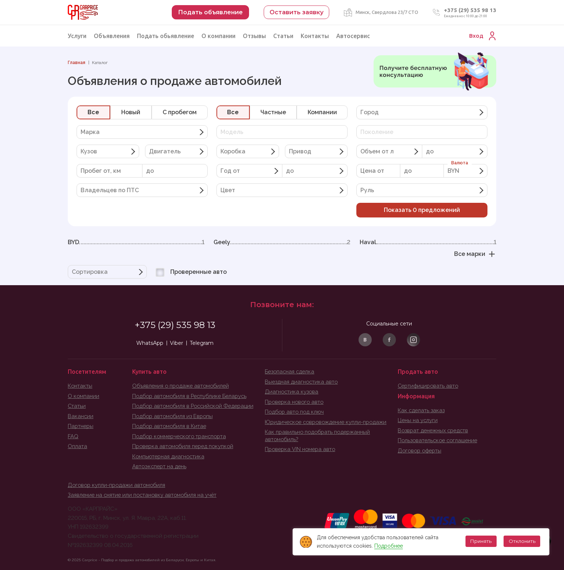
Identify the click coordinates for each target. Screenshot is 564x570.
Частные (273, 112)
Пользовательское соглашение (439, 440)
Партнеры (81, 426)
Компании (322, 112)
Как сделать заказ (422, 410)
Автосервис (353, 36)
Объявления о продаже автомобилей (182, 386)
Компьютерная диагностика (169, 456)
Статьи (283, 36)
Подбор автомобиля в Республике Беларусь (192, 396)
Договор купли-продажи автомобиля (118, 485)
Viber (176, 343)
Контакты (315, 36)
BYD (136, 242)
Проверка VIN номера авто (301, 449)
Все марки (475, 254)
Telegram (202, 343)
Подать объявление (210, 12)
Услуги (77, 36)
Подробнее (387, 546)
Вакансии (81, 416)
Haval (428, 242)
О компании (218, 36)
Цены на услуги (418, 420)
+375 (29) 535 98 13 (470, 10)
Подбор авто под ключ (295, 412)
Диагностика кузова (292, 391)
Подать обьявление (165, 36)
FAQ (73, 436)
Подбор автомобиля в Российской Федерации (196, 406)
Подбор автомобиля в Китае (170, 426)
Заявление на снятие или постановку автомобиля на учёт (144, 495)
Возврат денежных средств (435, 430)
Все (93, 112)
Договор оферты (421, 450)
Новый (130, 112)
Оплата (77, 446)
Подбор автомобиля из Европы (174, 416)
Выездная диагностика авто (302, 382)
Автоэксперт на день (160, 466)
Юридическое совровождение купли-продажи (328, 422)
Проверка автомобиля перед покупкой (185, 446)
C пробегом (180, 112)
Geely (282, 242)
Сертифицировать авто (429, 386)
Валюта (459, 163)
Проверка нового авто (295, 402)
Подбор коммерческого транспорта (181, 436)
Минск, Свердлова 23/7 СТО (387, 12)
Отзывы (254, 36)
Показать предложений (422, 209)
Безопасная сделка (291, 371)
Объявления (112, 36)
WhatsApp (149, 343)
